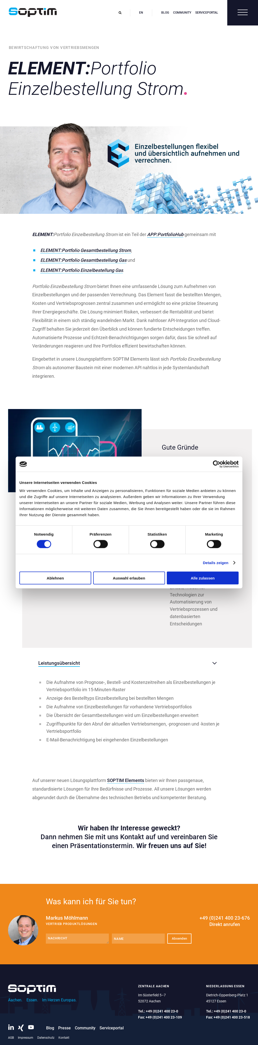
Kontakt (63, 1037)
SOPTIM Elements (125, 780)
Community (182, 12)
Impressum (25, 1037)
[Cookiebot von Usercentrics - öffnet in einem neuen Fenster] (217, 464)
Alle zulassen (203, 578)
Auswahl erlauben (129, 578)
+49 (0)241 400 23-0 (162, 1011)
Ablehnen (55, 578)
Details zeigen (215, 563)
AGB (11, 1037)
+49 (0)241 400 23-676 (225, 921)
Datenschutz (45, 1037)
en (141, 12)
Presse (64, 1028)
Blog (165, 12)
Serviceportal (206, 12)
